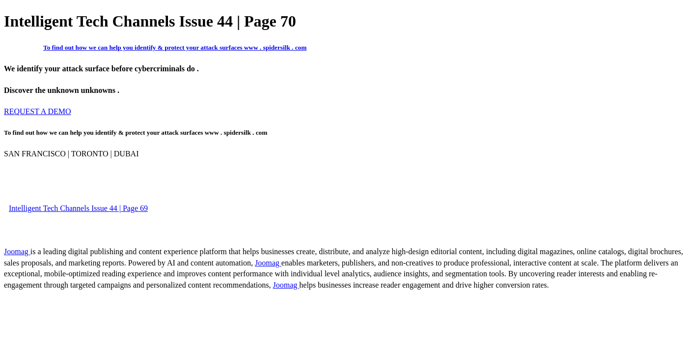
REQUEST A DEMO (37, 111)
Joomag (17, 251)
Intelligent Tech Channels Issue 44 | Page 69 (78, 208)
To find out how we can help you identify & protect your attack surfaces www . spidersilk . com (174, 47)
